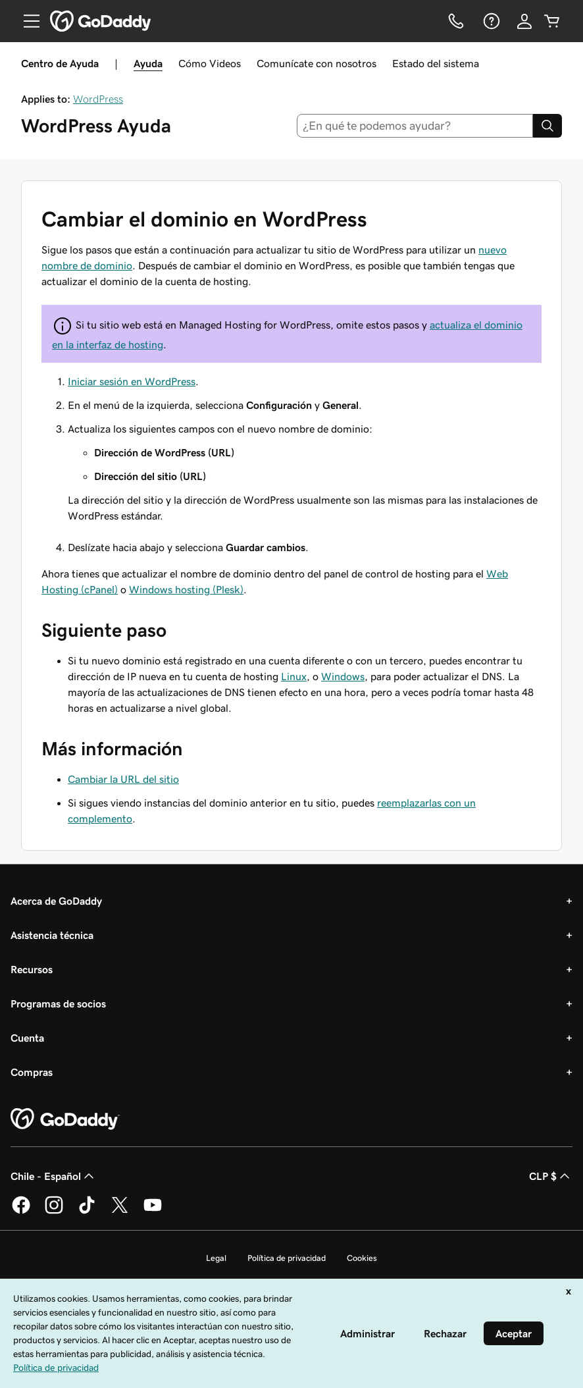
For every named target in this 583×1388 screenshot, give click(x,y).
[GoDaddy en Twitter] (119, 1211)
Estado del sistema (435, 63)
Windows (343, 676)
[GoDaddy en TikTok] (86, 1211)
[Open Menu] (26, 21)
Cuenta (27, 1037)
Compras (32, 1072)
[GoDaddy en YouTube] (152, 1211)
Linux (294, 676)
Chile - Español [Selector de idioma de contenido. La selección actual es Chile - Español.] (54, 1176)
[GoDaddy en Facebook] (21, 1211)
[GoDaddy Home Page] (65, 1119)
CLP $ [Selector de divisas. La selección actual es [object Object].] (550, 1176)
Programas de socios (58, 1003)
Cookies (362, 1258)
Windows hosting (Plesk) (186, 589)
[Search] (547, 126)
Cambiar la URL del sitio (123, 779)
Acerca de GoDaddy (56, 900)
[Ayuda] (490, 21)
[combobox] (415, 126)
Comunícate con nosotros (316, 63)
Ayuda (148, 63)
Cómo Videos (209, 63)
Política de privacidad (286, 1258)
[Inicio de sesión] (524, 21)
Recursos (32, 969)
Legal (216, 1258)
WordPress (98, 98)
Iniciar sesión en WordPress (131, 381)
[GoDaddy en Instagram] (53, 1211)
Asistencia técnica (52, 935)
